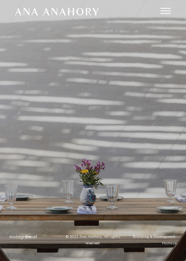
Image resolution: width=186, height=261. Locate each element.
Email (110, 215)
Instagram (76, 215)
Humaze (115, 243)
